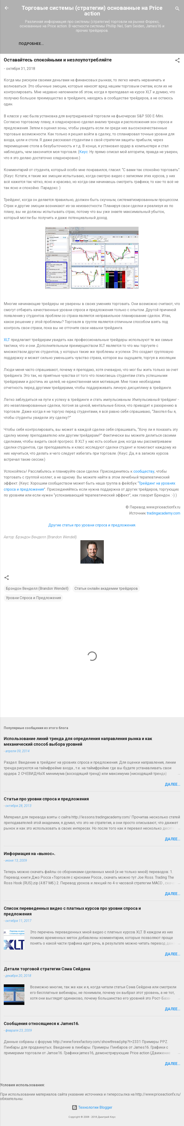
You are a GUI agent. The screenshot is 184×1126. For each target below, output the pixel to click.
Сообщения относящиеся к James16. (41, 1023)
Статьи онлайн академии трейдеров (106, 588)
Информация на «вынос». (29, 853)
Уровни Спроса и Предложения (33, 598)
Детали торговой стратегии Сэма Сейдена (47, 968)
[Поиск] (177, 9)
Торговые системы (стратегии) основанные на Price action (92, 11)
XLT (7, 340)
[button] (177, 61)
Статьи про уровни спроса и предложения (46, 798)
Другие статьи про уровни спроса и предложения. (92, 525)
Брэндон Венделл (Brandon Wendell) (37, 588)
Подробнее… (31, 44)
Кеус (83, 152)
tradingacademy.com (163, 513)
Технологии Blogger (92, 1107)
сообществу (143, 471)
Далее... (172, 784)
